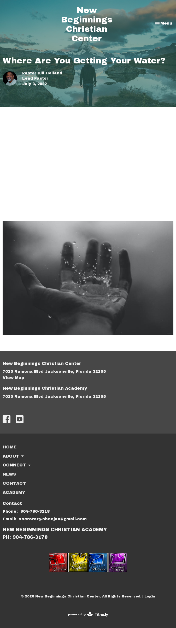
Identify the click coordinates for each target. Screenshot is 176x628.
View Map (13, 378)
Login (149, 596)
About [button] (14, 456)
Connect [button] (17, 465)
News (9, 474)
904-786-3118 (35, 511)
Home (9, 447)
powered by (88, 614)
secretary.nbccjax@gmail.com (53, 519)
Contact (14, 483)
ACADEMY (14, 492)
